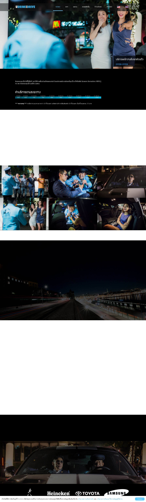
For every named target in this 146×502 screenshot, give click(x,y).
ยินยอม (140, 499)
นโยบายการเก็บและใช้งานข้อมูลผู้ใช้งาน (109, 499)
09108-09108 (122, 64)
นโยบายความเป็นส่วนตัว (85, 499)
